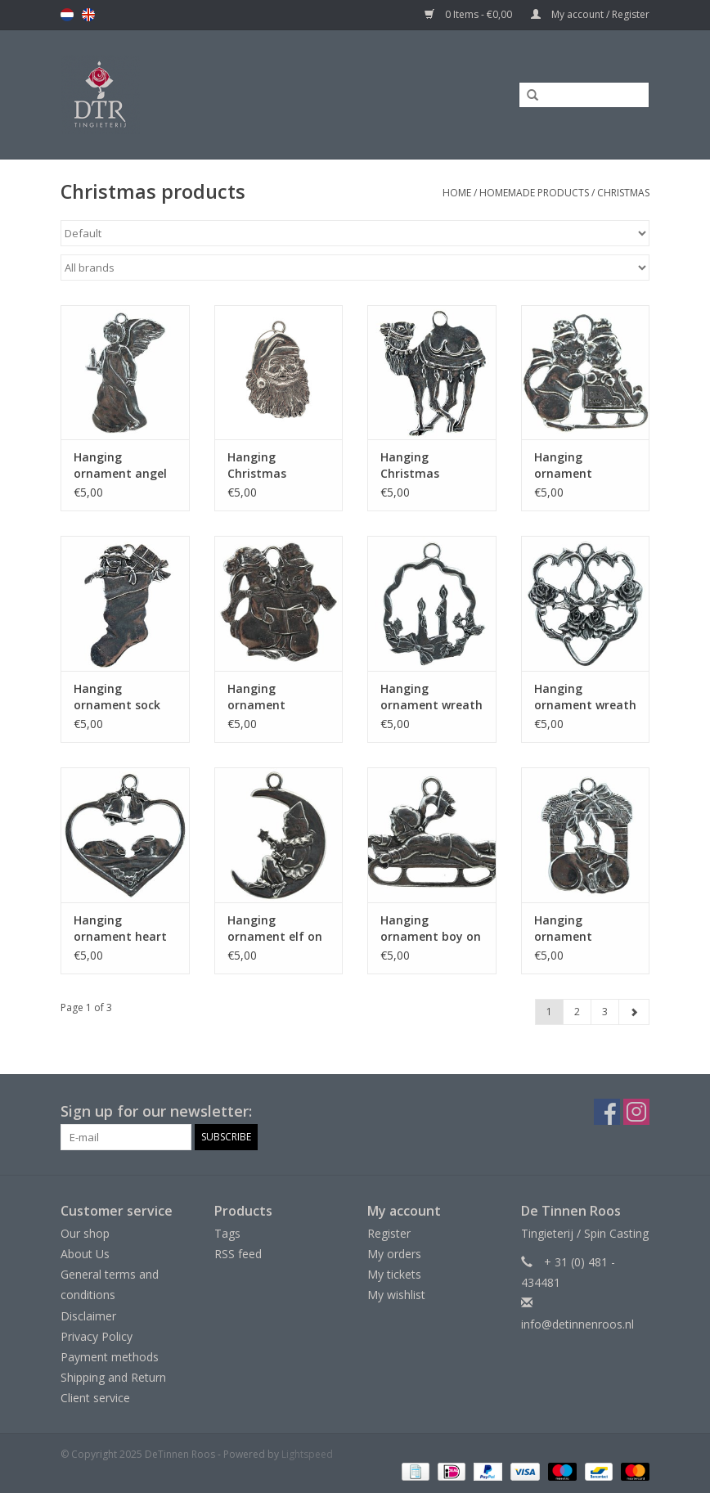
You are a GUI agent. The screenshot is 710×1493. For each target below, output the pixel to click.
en (88, 14)
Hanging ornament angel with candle (120, 465)
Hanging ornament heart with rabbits (120, 928)
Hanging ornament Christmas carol (272, 697)
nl (67, 14)
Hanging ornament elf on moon (274, 928)
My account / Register (590, 14)
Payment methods (110, 1357)
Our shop (85, 1233)
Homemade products (534, 193)
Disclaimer (88, 1316)
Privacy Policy (97, 1336)
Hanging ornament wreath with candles (431, 697)
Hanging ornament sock (117, 697)
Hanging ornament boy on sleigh (430, 928)
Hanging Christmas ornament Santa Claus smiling (275, 465)
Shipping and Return (113, 1377)
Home (457, 193)
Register (389, 1233)
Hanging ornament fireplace (563, 928)
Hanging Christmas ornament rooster (409, 465)
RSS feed (238, 1253)
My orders (394, 1253)
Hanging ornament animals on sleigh (584, 465)
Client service (95, 1397)
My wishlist (396, 1294)
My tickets (394, 1274)
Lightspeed (307, 1454)
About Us (85, 1253)
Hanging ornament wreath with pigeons (585, 697)
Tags (227, 1233)
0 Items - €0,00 (470, 14)
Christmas (623, 193)
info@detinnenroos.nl (577, 1324)
